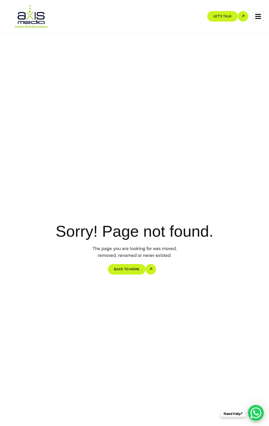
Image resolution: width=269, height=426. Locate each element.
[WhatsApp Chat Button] (256, 413)
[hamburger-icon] (258, 16)
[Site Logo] (31, 16)
